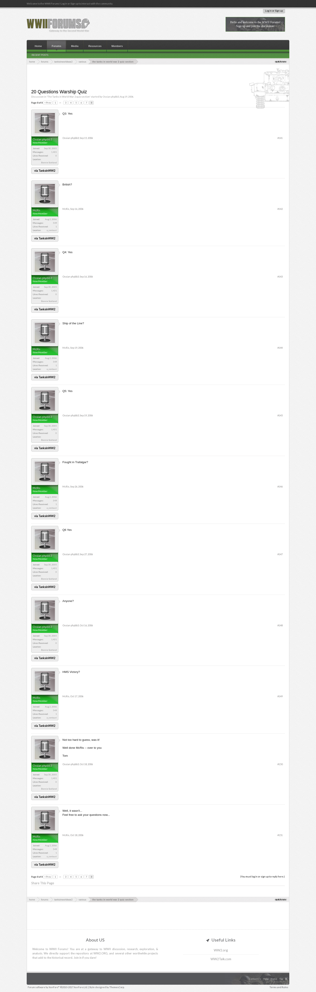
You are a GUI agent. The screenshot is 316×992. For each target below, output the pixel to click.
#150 (280, 764)
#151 (280, 835)
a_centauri (52, 230)
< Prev (47, 102)
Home (38, 46)
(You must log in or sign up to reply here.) (262, 876)
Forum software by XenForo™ (58, 987)
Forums (56, 46)
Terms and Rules (279, 987)
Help (265, 978)
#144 (280, 347)
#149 (280, 696)
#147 (280, 554)
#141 (280, 137)
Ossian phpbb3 (111, 96)
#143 (280, 276)
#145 (280, 415)
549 (55, 223)
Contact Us (255, 978)
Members (117, 46)
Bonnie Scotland (49, 162)
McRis (36, 210)
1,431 (54, 152)
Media (74, 46)
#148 (280, 625)
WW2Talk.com (221, 959)
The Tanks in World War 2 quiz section (68, 96)
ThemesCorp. (116, 987)
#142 (280, 208)
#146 (280, 486)
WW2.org (221, 950)
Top (281, 978)
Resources (94, 46)
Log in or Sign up (274, 10)
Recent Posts (40, 55)
